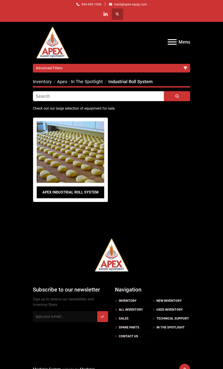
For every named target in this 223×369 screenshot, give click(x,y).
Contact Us (128, 336)
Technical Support (172, 318)
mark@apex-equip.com (130, 4)
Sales (124, 318)
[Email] (64, 316)
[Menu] (172, 42)
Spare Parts (129, 327)
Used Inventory (169, 309)
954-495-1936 (91, 4)
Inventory (128, 300)
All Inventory (131, 309)
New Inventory (169, 300)
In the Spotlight (170, 327)
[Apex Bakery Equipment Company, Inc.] (111, 254)
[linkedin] (105, 14)
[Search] (98, 96)
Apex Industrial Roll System (70, 192)
